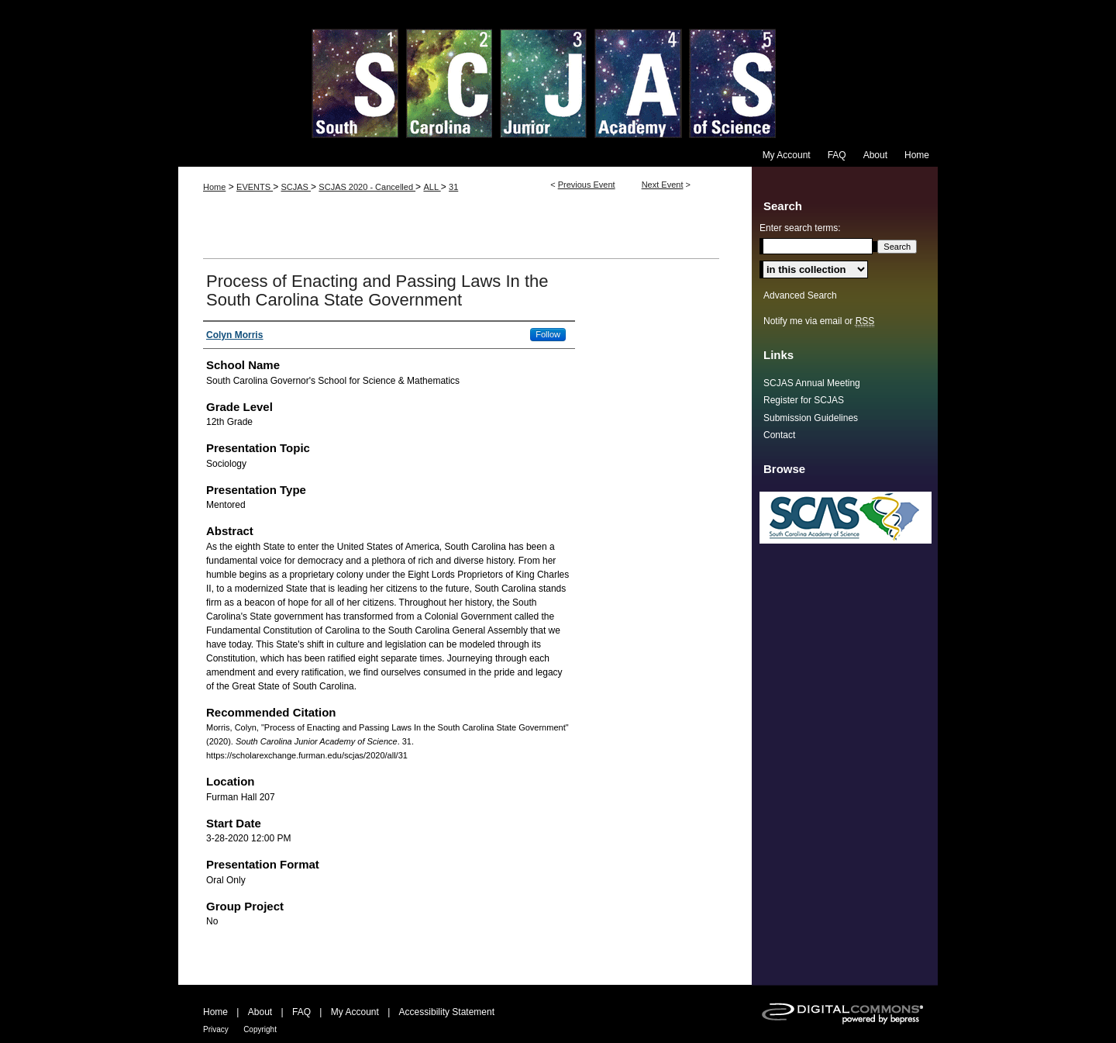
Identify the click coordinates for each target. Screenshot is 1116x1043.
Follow (548, 334)
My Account (355, 1012)
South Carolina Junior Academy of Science (558, 71)
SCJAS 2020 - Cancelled (367, 187)
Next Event (663, 184)
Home (214, 187)
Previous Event (586, 184)
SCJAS (296, 187)
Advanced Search (800, 295)
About (260, 1012)
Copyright (260, 1029)
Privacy (216, 1029)
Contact (779, 435)
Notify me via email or (818, 321)
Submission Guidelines (810, 418)
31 (453, 187)
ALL (431, 187)
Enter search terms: (800, 228)
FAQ (301, 1012)
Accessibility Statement (446, 1012)
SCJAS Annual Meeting (811, 383)
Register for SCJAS (803, 400)
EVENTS (254, 187)
